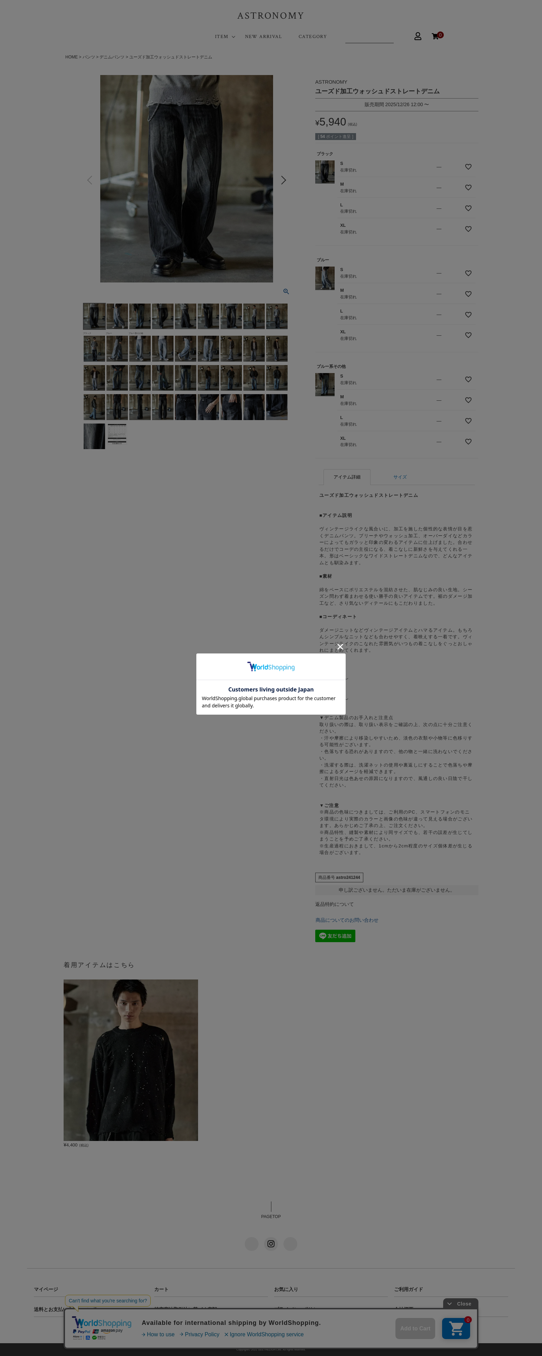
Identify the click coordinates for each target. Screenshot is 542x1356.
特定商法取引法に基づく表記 (185, 1309)
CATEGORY (313, 37)
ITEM (221, 37)
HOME (71, 57)
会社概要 (403, 1309)
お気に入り (286, 1289)
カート (161, 1289)
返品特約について (334, 904)
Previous (90, 180)
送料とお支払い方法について (65, 1309)
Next (283, 180)
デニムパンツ (112, 57)
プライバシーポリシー (298, 1309)
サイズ (400, 477)
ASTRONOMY (271, 15)
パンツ (89, 57)
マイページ (46, 1289)
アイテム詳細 (347, 477)
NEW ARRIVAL (263, 37)
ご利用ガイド (408, 1289)
